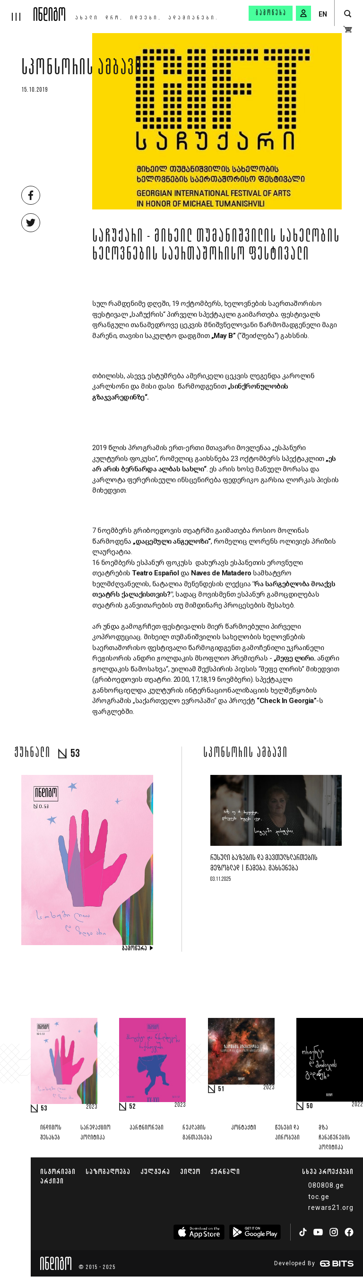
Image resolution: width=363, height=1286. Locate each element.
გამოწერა (271, 13)
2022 (357, 1105)
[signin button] (303, 13)
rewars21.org (331, 1207)
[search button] (347, 14)
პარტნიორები (147, 1127)
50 (309, 1106)
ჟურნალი (225, 1171)
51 (221, 1089)
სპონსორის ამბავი (81, 69)
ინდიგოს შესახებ (50, 1132)
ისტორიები (58, 1171)
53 (44, 1108)
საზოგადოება (108, 1171)
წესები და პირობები (287, 1132)
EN (323, 14)
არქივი (52, 1180)
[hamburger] (17, 10)
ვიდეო (190, 1171)
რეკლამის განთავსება (197, 1132)
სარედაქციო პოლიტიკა (95, 1132)
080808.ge (326, 1185)
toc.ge (318, 1196)
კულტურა (155, 1171)
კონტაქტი (243, 1127)
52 (132, 1107)
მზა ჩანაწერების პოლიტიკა (334, 1137)
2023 (91, 1107)
